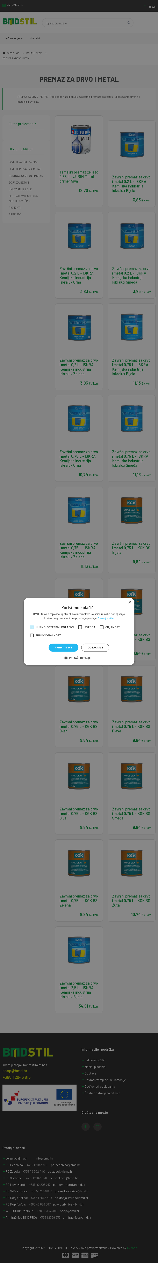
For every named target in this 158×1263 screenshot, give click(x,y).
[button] (79, 658)
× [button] (129, 602)
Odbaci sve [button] (95, 647)
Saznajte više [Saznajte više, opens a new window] (106, 618)
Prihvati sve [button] (63, 647)
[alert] (79, 631)
